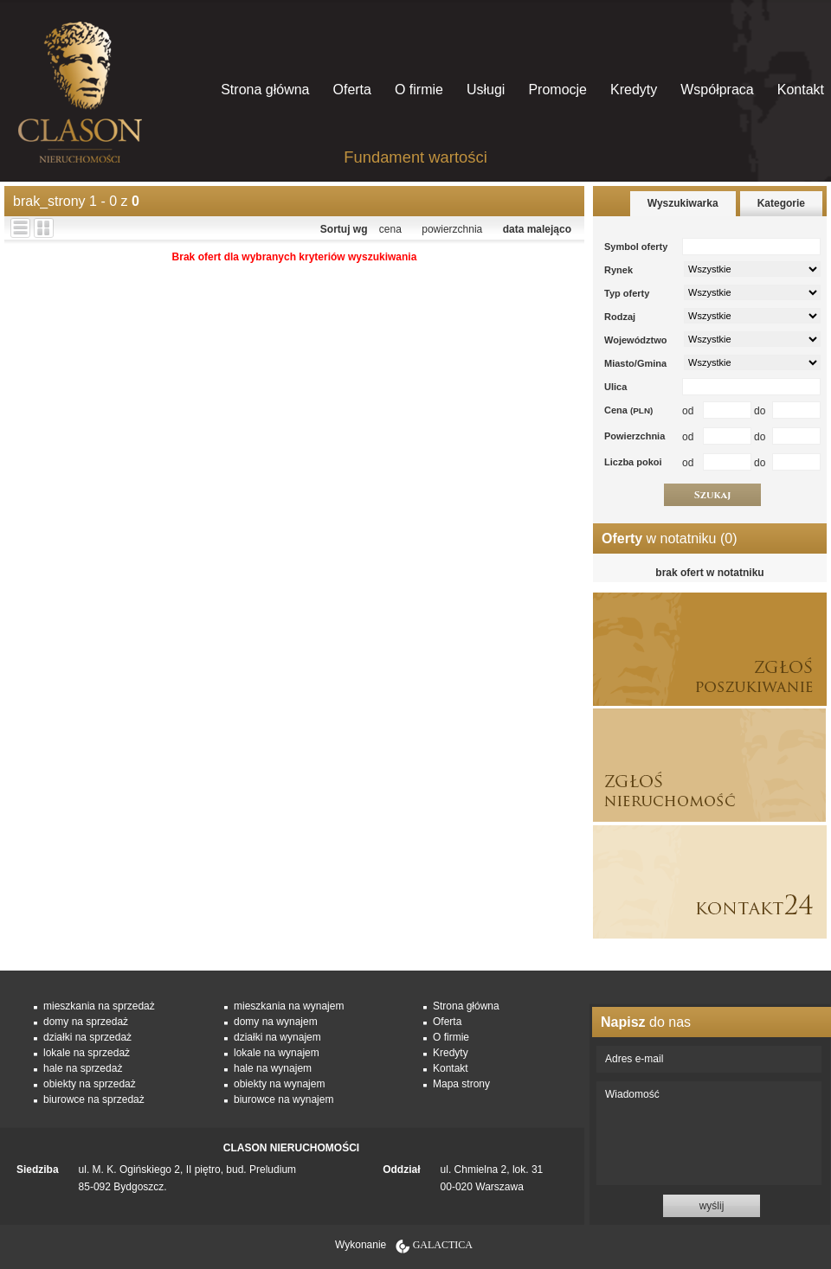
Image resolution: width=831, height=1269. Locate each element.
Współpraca (716, 89)
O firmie (419, 89)
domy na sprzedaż (85, 1022)
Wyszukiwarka (682, 203)
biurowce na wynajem (283, 1099)
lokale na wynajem (276, 1053)
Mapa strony (461, 1084)
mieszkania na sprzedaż (99, 1006)
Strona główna (265, 89)
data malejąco (537, 229)
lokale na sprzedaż (86, 1053)
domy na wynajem (276, 1022)
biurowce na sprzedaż (94, 1099)
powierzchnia (452, 229)
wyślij (712, 1206)
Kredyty (633, 89)
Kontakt (800, 89)
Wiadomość (708, 1133)
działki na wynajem (277, 1037)
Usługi (486, 89)
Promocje (557, 89)
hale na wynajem (273, 1068)
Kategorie (781, 203)
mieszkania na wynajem (289, 1006)
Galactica (443, 1245)
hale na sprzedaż (82, 1068)
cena (390, 229)
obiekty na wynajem (279, 1084)
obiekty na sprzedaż (89, 1084)
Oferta (351, 89)
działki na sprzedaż (87, 1037)
